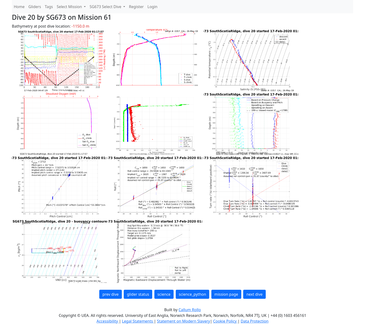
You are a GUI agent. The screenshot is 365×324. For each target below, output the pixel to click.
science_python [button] (192, 294)
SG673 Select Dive (106, 6)
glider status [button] (138, 294)
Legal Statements (138, 321)
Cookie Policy (225, 321)
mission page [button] (226, 294)
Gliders (34, 6)
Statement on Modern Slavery (183, 321)
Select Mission (70, 6)
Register (136, 6)
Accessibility (107, 321)
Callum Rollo (190, 309)
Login (152, 6)
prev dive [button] (110, 294)
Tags (49, 6)
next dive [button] (254, 294)
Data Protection (254, 321)
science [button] (164, 294)
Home (19, 6)
